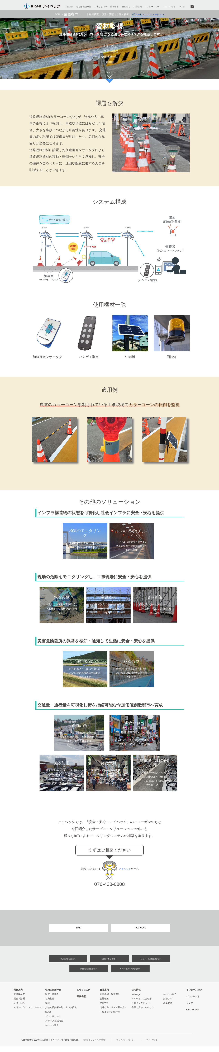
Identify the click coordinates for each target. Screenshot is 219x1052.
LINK (78, 931)
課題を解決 (109, 46)
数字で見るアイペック (143, 1013)
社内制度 (49, 1004)
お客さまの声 (100, 6)
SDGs (48, 1017)
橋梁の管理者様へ (68, 963)
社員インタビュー (141, 1008)
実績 (47, 1008)
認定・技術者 (52, 999)
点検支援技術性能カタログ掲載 (61, 1013)
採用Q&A (167, 1004)
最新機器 (114, 6)
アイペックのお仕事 (142, 1004)
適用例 (109, 64)
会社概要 (104, 1004)
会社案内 (126, 6)
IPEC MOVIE (140, 931)
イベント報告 (52, 1030)
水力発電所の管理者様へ (130, 973)
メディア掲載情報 (54, 1026)
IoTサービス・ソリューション (29, 1013)
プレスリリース (53, 1021)
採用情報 (138, 6)
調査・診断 (108, 15)
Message (136, 999)
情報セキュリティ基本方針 (113, 1013)
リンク (182, 6)
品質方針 (104, 1008)
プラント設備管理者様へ (151, 963)
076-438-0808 (109, 887)
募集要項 (167, 1008)
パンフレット (169, 6)
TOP (60, 15)
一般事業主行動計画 (110, 1017)
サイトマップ (162, 1045)
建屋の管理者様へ (109, 963)
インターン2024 (152, 6)
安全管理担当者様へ (89, 973)
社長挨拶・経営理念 (110, 999)
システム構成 (109, 52)
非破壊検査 (94, 15)
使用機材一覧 (109, 58)
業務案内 (69, 6)
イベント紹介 (170, 999)
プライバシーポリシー (133, 1045)
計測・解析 (122, 15)
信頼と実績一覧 (84, 6)
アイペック (125, 871)
